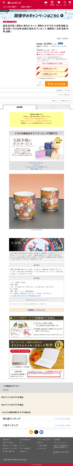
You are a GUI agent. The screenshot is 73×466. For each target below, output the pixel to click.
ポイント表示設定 (24, 448)
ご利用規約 (56, 439)
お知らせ (40, 442)
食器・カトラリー (43, 10)
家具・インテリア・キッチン (18, 10)
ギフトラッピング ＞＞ (36, 163)
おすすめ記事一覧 (24, 439)
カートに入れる (56, 83)
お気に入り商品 (8, 442)
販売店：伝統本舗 (62, 38)
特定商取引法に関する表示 (60, 453)
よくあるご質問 (42, 445)
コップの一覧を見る (64, 94)
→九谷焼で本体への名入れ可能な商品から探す (25, 295)
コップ (53, 10)
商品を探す (6, 439)
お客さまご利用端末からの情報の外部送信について (60, 447)
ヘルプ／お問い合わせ (44, 439)
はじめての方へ (42, 448)
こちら (24, 459)
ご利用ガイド (23, 451)
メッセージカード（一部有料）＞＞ (37, 167)
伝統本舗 (5, 390)
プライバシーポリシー (60, 442)
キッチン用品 (32, 10)
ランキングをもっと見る (62, 418)
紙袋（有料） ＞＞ (36, 169)
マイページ (22, 445)
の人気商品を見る (36, 310)
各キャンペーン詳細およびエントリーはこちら (51, 54)
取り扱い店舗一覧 (8, 451)
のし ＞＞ (36, 165)
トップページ (4, 10)
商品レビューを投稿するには (61, 100)
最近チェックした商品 (10, 445)
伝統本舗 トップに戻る (63, 90)
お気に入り (40, 85)
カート (21, 442)
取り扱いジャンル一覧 (10, 448)
